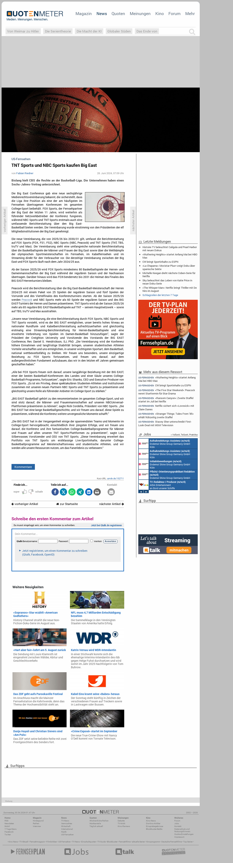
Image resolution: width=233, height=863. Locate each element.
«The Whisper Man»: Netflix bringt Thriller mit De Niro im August (169, 289)
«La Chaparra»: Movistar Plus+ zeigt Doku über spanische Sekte (168, 267)
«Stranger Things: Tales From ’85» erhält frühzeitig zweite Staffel (166, 415)
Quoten (118, 13)
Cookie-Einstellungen (184, 834)
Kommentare (23, 467)
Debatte (121, 820)
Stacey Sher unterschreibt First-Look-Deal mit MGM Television (165, 423)
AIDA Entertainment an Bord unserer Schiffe (162, 485)
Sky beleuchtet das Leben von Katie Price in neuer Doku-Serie (167, 282)
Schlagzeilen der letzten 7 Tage (160, 295)
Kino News (13, 841)
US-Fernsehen (67, 834)
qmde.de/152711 (115, 478)
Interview (37, 826)
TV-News (65, 820)
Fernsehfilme (125, 841)
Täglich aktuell (96, 826)
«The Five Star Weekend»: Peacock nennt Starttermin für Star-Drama (166, 392)
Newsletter (9, 823)
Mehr (190, 13)
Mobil (7, 826)
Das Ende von (147, 31)
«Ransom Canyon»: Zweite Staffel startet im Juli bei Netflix (165, 399)
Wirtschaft (65, 826)
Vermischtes (66, 823)
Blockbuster (112, 841)
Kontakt (177, 826)
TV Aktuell (23, 841)
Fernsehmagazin (37, 841)
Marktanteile (95, 823)
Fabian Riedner (24, 173)
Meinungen (140, 13)
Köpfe (63, 832)
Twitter (8, 834)
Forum (174, 13)
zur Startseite (67, 504)
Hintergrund (38, 820)
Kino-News (151, 820)
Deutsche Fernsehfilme (171, 841)
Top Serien (188, 841)
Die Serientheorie (58, 31)
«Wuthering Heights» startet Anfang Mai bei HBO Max (169, 256)
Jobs (176, 823)
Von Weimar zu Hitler (23, 31)
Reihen (36, 823)
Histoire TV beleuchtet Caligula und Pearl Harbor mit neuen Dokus (169, 248)
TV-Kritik (121, 823)
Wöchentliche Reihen (99, 820)
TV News (76, 841)
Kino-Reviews (124, 826)
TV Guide (101, 841)
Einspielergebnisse (154, 826)
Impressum (179, 837)
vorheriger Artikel (24, 504)
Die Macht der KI (89, 31)
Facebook (9, 832)
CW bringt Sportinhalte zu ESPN (160, 261)
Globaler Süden (119, 31)
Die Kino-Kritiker (153, 823)
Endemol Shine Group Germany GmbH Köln (164, 444)
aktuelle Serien (138, 841)
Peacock (27, 300)
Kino (159, 13)
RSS (6, 820)
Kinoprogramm (153, 841)
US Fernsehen (64, 841)
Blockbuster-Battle (154, 829)
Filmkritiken (51, 841)
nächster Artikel (111, 504)
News (101, 13)
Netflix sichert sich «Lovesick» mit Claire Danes (166, 407)
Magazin (83, 13)
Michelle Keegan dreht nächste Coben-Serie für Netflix (168, 274)
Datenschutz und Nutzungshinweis (182, 830)
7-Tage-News (10, 829)
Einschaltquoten (88, 841)
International (67, 829)
